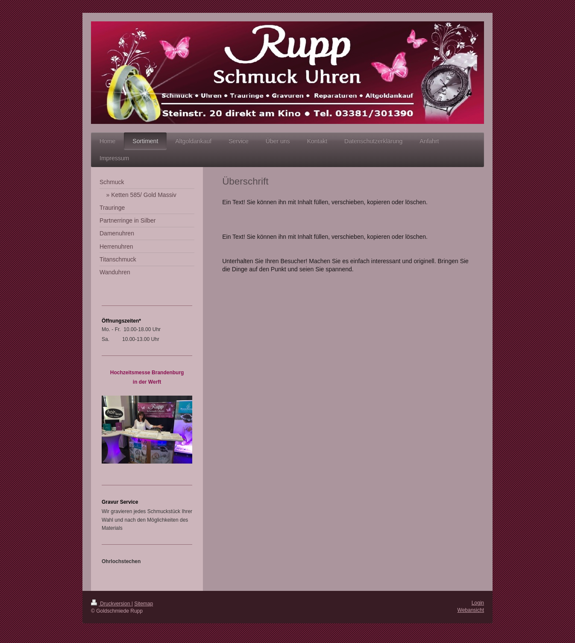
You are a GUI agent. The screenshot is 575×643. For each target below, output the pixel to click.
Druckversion (111, 604)
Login (478, 603)
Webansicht (471, 610)
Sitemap (143, 604)
